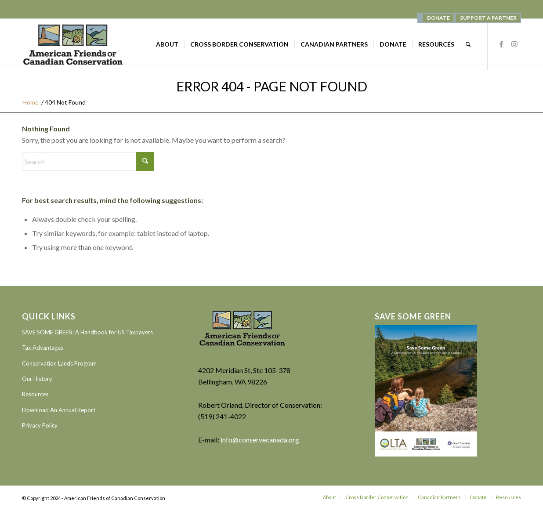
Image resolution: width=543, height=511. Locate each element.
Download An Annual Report (58, 409)
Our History (37, 378)
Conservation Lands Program (59, 363)
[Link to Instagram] (514, 44)
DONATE (438, 17)
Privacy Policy (40, 425)
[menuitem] (438, 18)
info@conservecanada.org (260, 439)
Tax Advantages (42, 347)
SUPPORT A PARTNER (488, 17)
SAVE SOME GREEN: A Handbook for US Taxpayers (87, 332)
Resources (35, 394)
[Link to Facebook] (501, 44)
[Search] (468, 44)
